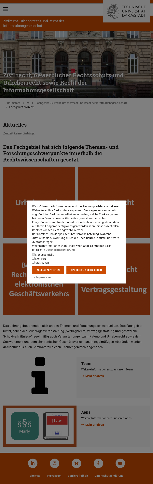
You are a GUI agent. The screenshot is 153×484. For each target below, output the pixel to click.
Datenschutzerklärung (58, 249)
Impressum (41, 277)
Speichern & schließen (86, 270)
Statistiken (40, 262)
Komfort (39, 258)
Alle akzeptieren (48, 270)
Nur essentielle (43, 254)
